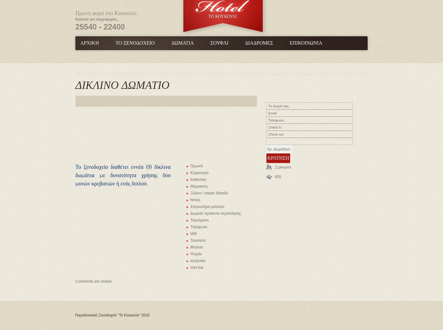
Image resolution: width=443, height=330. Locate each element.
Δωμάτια (182, 43)
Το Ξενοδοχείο (135, 43)
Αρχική (89, 43)
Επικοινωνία (306, 43)
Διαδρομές (259, 43)
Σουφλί (219, 43)
